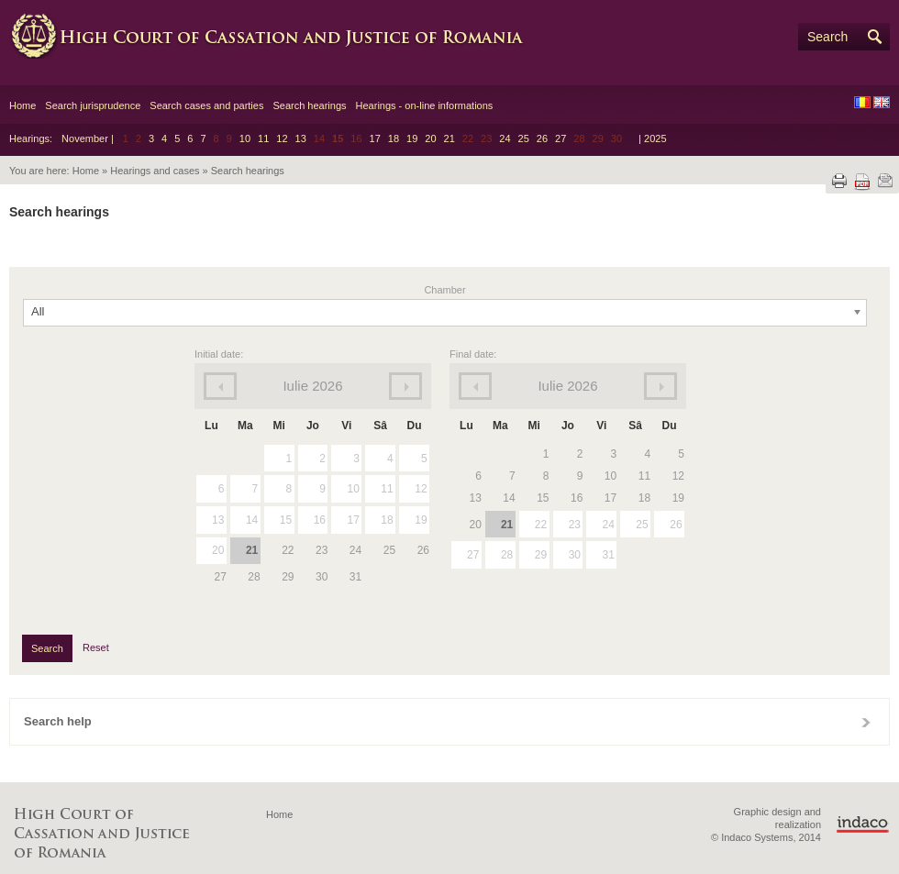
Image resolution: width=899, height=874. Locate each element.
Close (866, 722)
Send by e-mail (885, 180)
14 (252, 520)
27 (560, 138)
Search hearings (309, 105)
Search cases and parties (206, 105)
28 (507, 554)
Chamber (444, 289)
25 (523, 138)
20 (430, 138)
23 (575, 524)
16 (320, 520)
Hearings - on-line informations (425, 105)
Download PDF (862, 182)
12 (281, 138)
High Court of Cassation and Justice (284, 37)
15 (286, 520)
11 (263, 138)
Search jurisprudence (92, 105)
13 (300, 138)
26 (542, 138)
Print (839, 180)
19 (411, 138)
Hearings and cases (154, 170)
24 (504, 138)
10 (244, 138)
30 (575, 554)
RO (862, 102)
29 (541, 554)
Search (827, 36)
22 (541, 524)
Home (22, 105)
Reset (96, 647)
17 (375, 138)
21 (449, 138)
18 (393, 138)
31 (608, 554)
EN (881, 102)
